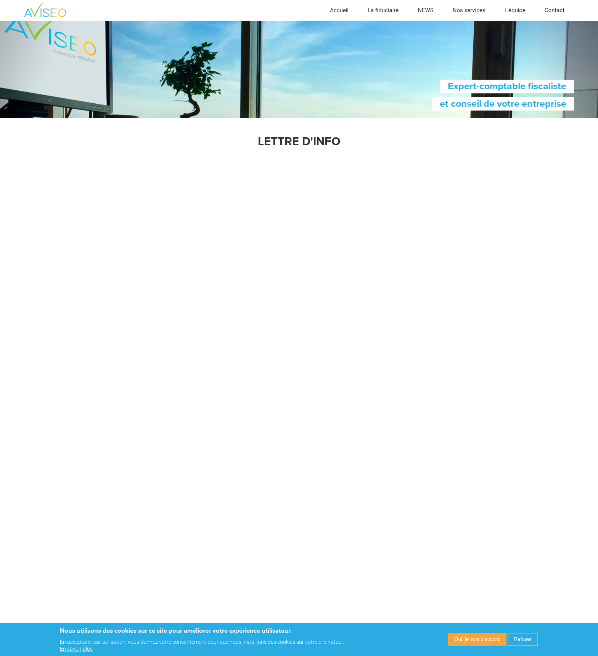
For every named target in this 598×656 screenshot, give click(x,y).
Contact (554, 10)
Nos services (469, 10)
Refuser (523, 639)
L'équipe (515, 10)
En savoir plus (76, 648)
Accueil (339, 10)
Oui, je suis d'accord (477, 639)
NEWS (425, 10)
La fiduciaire (383, 10)
